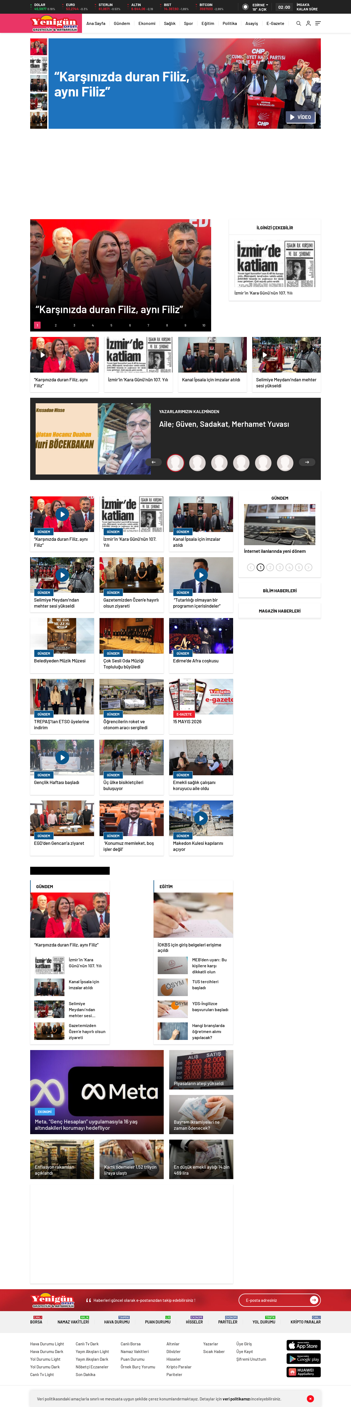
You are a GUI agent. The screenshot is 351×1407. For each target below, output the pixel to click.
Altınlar (173, 1343)
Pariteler (227, 1320)
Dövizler (173, 1351)
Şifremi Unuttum (251, 1359)
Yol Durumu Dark (45, 1366)
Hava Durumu (117, 1320)
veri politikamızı (236, 1398)
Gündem (122, 23)
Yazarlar (210, 1343)
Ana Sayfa (95, 23)
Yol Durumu (264, 1320)
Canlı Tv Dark (87, 1343)
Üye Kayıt (244, 1351)
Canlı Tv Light (42, 1374)
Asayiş (251, 23)
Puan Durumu (158, 1320)
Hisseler (194, 1320)
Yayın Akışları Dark (92, 1359)
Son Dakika (85, 1374)
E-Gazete (275, 23)
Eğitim (208, 23)
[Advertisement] (175, 175)
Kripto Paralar (306, 1320)
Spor (188, 23)
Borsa (36, 1320)
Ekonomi (146, 23)
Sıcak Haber (214, 1351)
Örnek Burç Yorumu (138, 1366)
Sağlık (170, 23)
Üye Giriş (244, 1343)
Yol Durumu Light (45, 1359)
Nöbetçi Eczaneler (92, 1366)
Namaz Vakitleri (73, 1320)
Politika (230, 23)
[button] (37, 325)
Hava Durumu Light (47, 1343)
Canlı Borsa (131, 1343)
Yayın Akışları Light (92, 1351)
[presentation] (251, 567)
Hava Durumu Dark (46, 1351)
